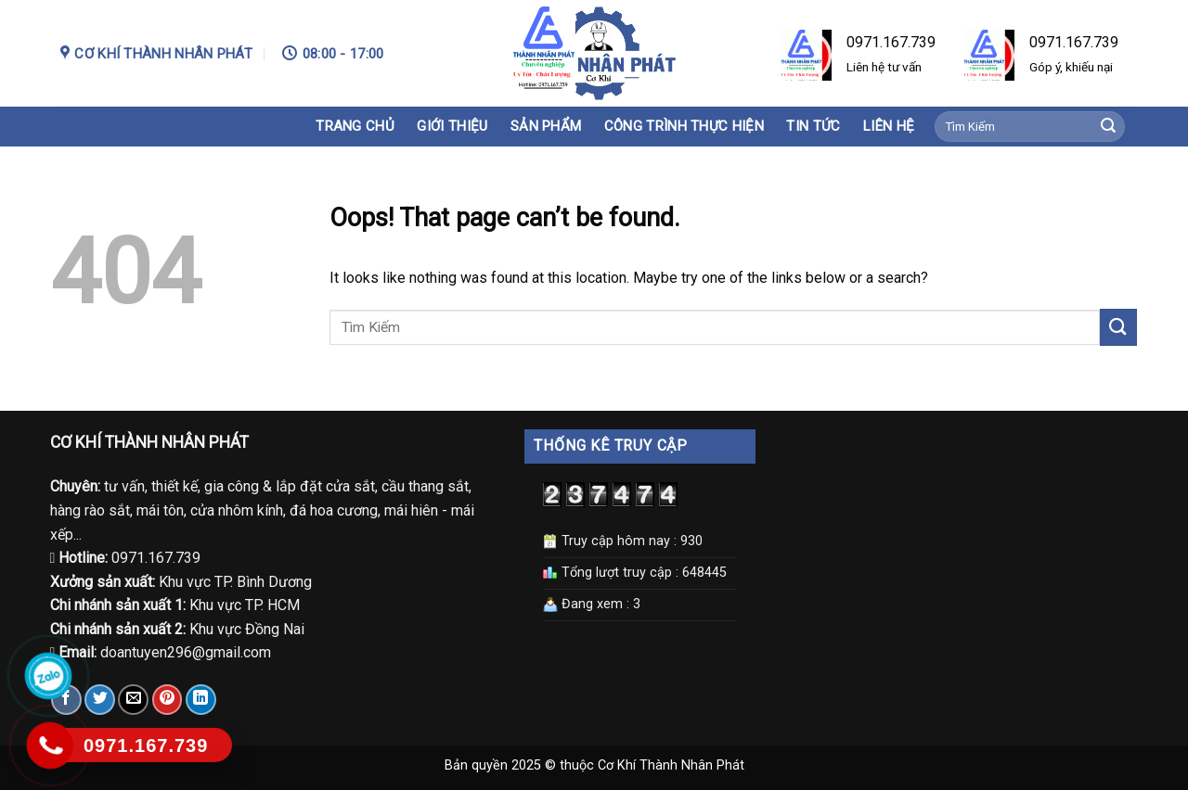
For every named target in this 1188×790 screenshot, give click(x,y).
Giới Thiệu (452, 126)
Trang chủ (355, 126)
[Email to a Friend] (133, 699)
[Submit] (1108, 127)
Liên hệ (888, 126)
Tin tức (813, 126)
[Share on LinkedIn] (201, 699)
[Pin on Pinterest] (167, 699)
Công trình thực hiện (684, 126)
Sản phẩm (545, 126)
